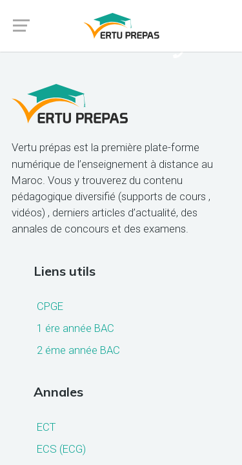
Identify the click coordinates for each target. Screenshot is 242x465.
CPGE (50, 306)
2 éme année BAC (78, 350)
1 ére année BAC (75, 328)
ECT (46, 426)
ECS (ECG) (61, 448)
